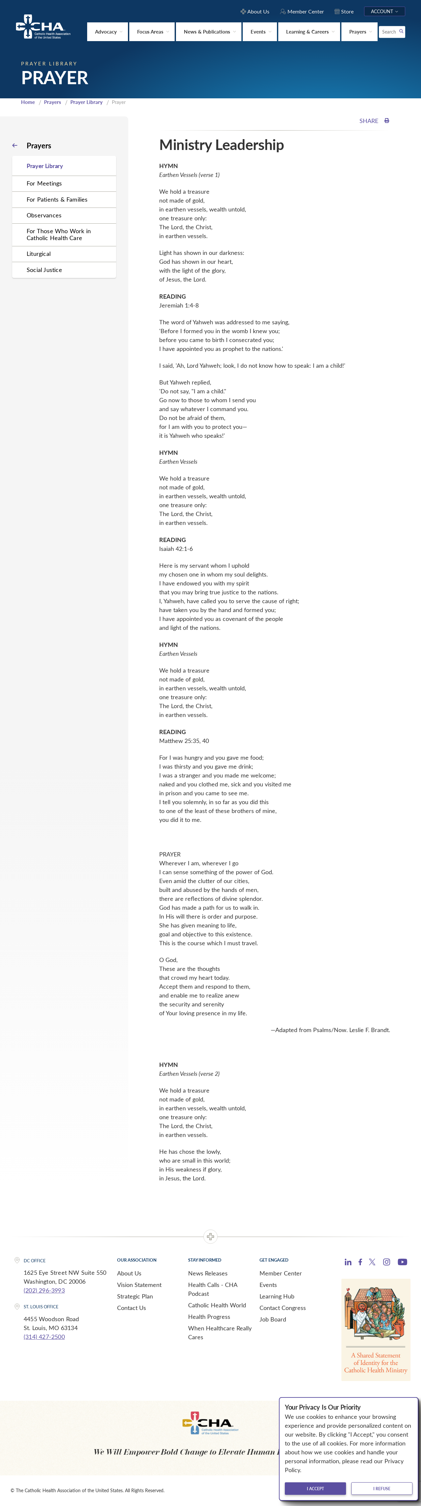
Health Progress (209, 1317)
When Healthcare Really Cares (220, 1332)
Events (268, 1285)
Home (28, 102)
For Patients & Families (57, 199)
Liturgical (39, 254)
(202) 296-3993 (44, 1290)
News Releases (208, 1273)
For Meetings (44, 183)
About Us (129, 1273)
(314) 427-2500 (44, 1337)
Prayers (52, 102)
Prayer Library (86, 102)
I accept (315, 1488)
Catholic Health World (217, 1305)
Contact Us (131, 1308)
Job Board (273, 1319)
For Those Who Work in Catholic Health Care (59, 234)
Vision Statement (139, 1285)
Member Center (281, 1273)
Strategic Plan (135, 1296)
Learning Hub (277, 1296)
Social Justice (44, 270)
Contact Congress (283, 1308)
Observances (44, 215)
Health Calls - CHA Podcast (212, 1289)
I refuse (381, 1488)
